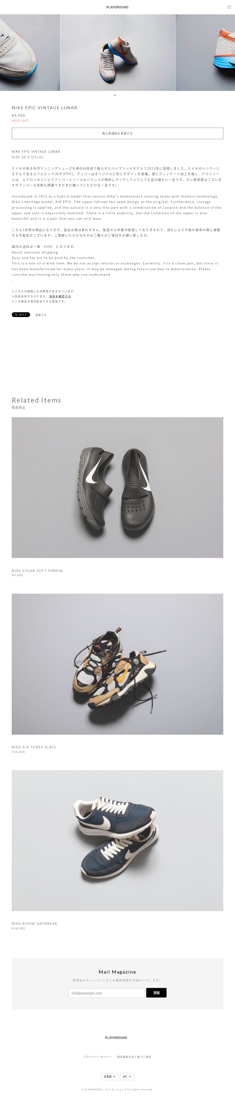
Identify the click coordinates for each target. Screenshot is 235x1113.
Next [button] (227, 52)
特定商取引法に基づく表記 (134, 1056)
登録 (156, 992)
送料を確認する (60, 296)
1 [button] (114, 95)
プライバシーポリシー (98, 1056)
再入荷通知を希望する (117, 133)
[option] (117, 52)
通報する (41, 315)
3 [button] (121, 95)
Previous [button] (7, 52)
